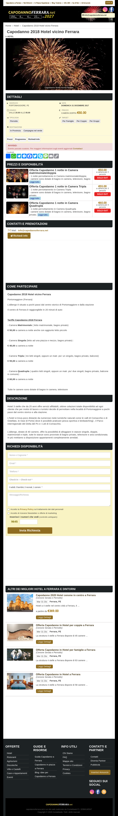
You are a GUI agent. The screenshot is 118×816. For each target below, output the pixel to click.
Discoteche (12, 765)
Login (109, 2)
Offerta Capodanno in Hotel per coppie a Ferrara (65, 625)
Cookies (67, 773)
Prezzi (10, 139)
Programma (20, 139)
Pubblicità (95, 765)
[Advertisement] (59, 261)
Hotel (10, 36)
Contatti (94, 757)
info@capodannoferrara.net (94, 15)
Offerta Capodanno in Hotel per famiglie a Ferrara (65, 649)
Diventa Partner (98, 761)
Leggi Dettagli (44, 617)
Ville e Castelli (14, 769)
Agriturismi (12, 761)
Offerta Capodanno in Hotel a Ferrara (58, 674)
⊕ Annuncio (85, 3)
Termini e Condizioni (72, 765)
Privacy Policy (27, 509)
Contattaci (78, 148)
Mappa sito (68, 761)
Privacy (66, 769)
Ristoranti (11, 757)
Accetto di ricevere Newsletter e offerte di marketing (32, 513)
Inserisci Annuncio (99, 772)
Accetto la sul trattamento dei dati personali (35, 509)
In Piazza (37, 3)
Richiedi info (34, 139)
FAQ (65, 757)
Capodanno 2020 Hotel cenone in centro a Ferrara (66, 595)
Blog (53, 3)
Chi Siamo (68, 753)
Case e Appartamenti (17, 773)
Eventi (10, 777)
